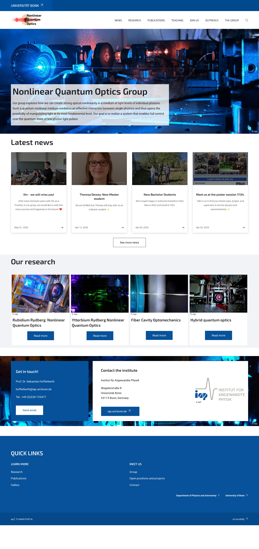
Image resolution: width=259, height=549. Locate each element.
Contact (134, 485)
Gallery (15, 485)
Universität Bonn (27, 5)
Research (134, 20)
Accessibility (240, 519)
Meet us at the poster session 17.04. (220, 194)
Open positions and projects (147, 478)
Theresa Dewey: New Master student (99, 197)
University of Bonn (236, 495)
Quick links (27, 453)
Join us (194, 20)
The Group (232, 20)
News (118, 20)
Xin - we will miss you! (38, 194)
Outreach (212, 20)
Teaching (177, 20)
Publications (156, 20)
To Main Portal (24, 519)
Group (133, 472)
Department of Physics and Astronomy (198, 495)
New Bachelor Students (160, 194)
